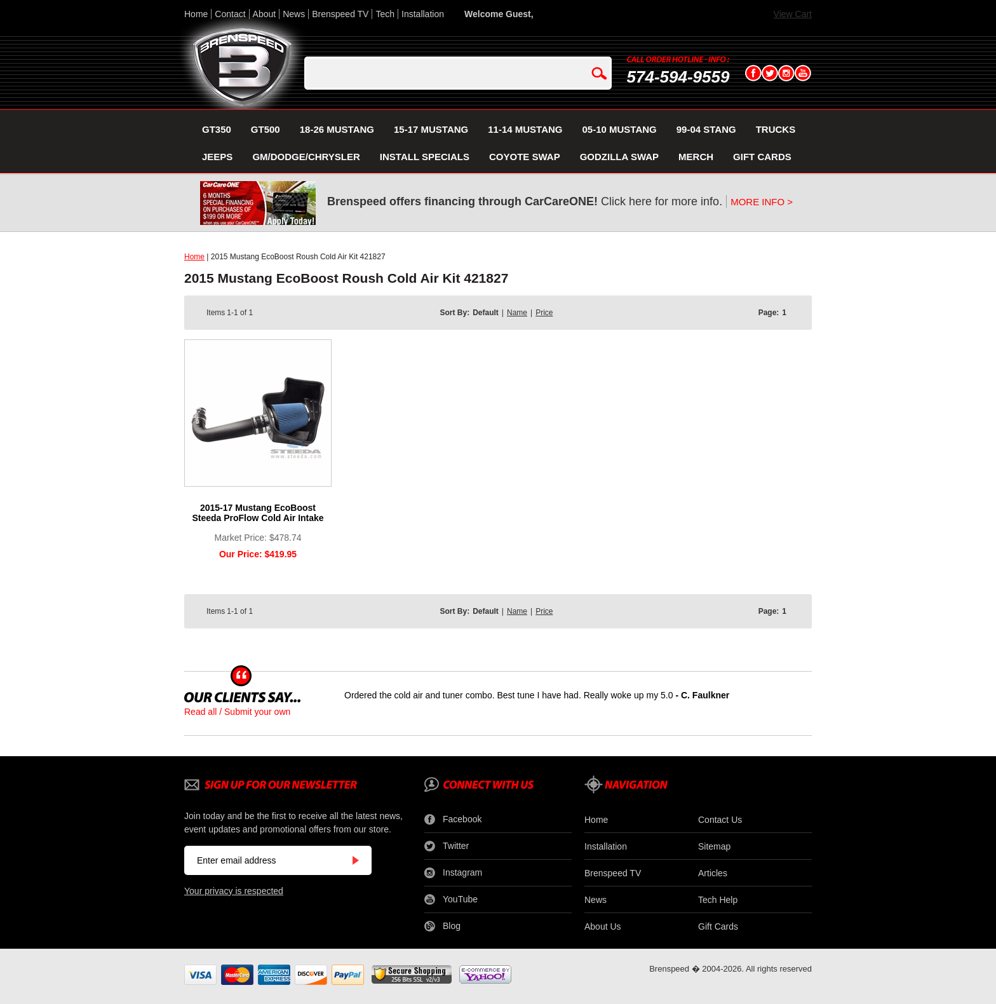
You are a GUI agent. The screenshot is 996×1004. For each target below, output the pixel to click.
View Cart (793, 14)
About (264, 14)
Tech (384, 14)
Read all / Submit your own (237, 712)
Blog (442, 926)
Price (544, 312)
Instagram (453, 873)
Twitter (446, 846)
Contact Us (720, 820)
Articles (712, 873)
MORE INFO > (761, 201)
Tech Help (717, 900)
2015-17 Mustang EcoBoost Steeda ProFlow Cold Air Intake (257, 513)
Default (486, 312)
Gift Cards (718, 926)
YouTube (451, 900)
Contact (230, 14)
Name (517, 312)
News (294, 14)
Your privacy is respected (233, 891)
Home (196, 14)
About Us (602, 926)
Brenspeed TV (340, 14)
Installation (422, 14)
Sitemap (714, 846)
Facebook (452, 819)
